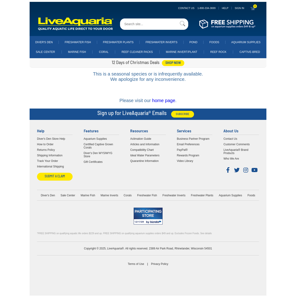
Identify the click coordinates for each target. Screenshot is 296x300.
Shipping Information (49, 155)
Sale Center (45, 52)
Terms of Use (136, 264)
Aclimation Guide (140, 138)
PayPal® (182, 150)
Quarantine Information (144, 161)
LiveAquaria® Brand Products (235, 151)
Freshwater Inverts (161, 42)
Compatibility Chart (142, 150)
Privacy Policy (159, 264)
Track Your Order (47, 161)
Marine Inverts (109, 195)
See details (206, 233)
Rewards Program (188, 155)
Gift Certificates (93, 162)
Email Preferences (188, 144)
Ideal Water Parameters (144, 155)
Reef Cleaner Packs (137, 52)
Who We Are (231, 158)
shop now (173, 63)
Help (225, 8)
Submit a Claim (55, 176)
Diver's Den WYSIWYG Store (98, 155)
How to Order (45, 144)
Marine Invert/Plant (181, 52)
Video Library (185, 161)
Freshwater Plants (118, 42)
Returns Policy (46, 150)
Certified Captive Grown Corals (98, 146)
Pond (193, 42)
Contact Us (197, 8)
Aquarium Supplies (246, 42)
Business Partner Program (193, 138)
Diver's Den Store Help (51, 138)
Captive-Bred (250, 52)
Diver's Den (44, 42)
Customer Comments (236, 144)
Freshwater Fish (78, 42)
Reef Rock (218, 52)
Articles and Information (144, 144)
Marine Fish (77, 52)
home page (163, 100)
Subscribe (182, 114)
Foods (214, 42)
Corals (128, 195)
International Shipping (50, 166)
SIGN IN (239, 8)
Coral (103, 52)
